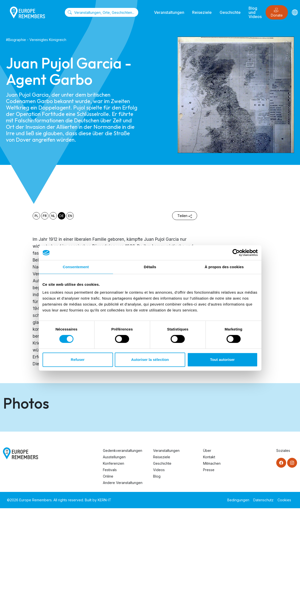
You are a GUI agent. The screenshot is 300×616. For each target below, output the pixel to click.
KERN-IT (104, 608)
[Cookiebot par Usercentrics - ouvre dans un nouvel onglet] (236, 252)
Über (207, 558)
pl (36, 216)
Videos (159, 577)
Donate (277, 12)
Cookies (284, 608)
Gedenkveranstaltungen (122, 558)
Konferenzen (113, 571)
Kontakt (209, 565)
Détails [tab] (150, 267)
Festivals (110, 577)
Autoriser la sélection (150, 359)
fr (45, 216)
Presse (208, 577)
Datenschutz (263, 608)
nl (53, 216)
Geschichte (230, 12)
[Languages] (295, 12)
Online (108, 584)
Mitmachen (212, 571)
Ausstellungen (114, 565)
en (70, 216)
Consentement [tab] (76, 267)
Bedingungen (238, 608)
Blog (157, 584)
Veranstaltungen (169, 12)
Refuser (78, 359)
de (61, 216)
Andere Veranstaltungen (122, 590)
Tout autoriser (222, 359)
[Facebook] (281, 570)
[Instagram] (292, 570)
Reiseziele (202, 12)
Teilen (184, 216)
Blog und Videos (255, 12)
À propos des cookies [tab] (224, 267)
